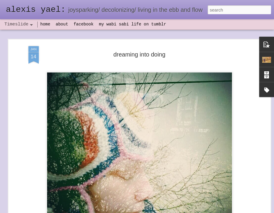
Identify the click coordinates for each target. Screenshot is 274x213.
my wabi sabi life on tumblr (132, 24)
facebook (83, 24)
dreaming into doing (139, 54)
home (45, 24)
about (62, 24)
